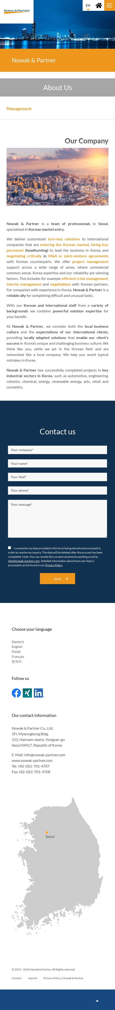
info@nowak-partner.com (24, 561)
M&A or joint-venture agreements (78, 256)
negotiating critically (24, 256)
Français (18, 656)
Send (57, 579)
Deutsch (18, 642)
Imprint (32, 978)
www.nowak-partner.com (32, 760)
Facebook (16, 693)
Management (19, 108)
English (17, 647)
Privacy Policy (53, 565)
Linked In (39, 693)
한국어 (17, 661)
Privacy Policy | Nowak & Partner (64, 978)
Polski (16, 652)
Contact (17, 978)
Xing (27, 693)
